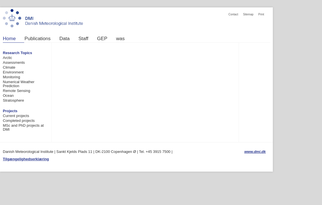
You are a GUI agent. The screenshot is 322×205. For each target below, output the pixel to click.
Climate (9, 67)
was (120, 38)
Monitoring (11, 77)
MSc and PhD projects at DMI (23, 127)
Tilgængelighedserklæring (26, 159)
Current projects (16, 116)
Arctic (7, 58)
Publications (37, 38)
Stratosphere (13, 100)
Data (64, 38)
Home (9, 38)
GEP (102, 38)
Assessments (14, 62)
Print (261, 14)
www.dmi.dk (255, 151)
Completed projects (19, 120)
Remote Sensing (16, 91)
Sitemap (248, 14)
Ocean (8, 95)
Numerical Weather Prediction (18, 84)
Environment (13, 72)
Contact (233, 14)
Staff (83, 38)
